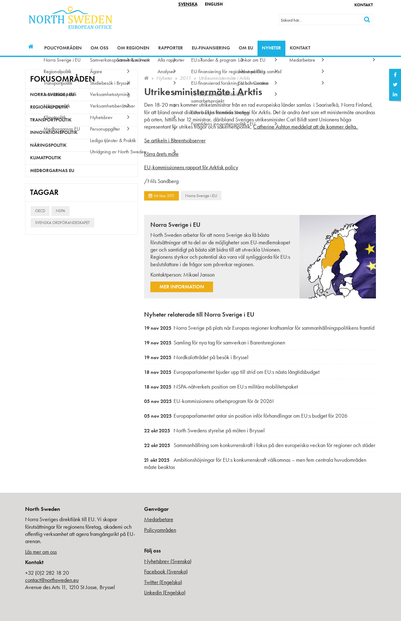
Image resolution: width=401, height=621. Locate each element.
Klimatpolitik (45, 158)
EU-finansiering (211, 48)
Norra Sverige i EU (201, 195)
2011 (185, 78)
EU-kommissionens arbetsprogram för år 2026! (209, 401)
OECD (40, 210)
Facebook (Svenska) (166, 571)
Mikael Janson (199, 274)
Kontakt (363, 5)
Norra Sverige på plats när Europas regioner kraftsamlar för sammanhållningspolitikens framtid (259, 327)
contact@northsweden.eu (52, 579)
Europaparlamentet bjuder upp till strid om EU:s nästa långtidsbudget (232, 371)
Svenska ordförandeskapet (62, 222)
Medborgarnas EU (52, 170)
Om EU (246, 48)
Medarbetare (158, 519)
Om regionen (133, 48)
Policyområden (63, 48)
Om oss (99, 48)
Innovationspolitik (54, 132)
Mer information (181, 286)
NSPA (60, 210)
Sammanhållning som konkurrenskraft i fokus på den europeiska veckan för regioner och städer (259, 445)
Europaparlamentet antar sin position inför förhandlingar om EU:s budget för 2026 (245, 415)
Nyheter (271, 48)
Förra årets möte (161, 153)
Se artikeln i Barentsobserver (175, 140)
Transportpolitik (51, 120)
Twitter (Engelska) (163, 582)
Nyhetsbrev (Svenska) (167, 561)
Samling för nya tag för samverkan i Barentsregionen (214, 342)
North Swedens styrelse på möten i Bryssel (204, 430)
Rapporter (170, 48)
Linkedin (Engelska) (164, 592)
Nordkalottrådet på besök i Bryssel (196, 357)
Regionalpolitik (49, 107)
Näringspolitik (48, 145)
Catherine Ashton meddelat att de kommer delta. (305, 126)
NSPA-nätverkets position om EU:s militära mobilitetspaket (221, 386)
